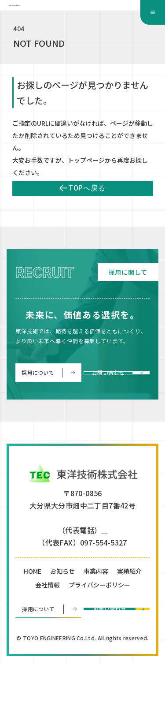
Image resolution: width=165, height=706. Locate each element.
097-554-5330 (104, 572)
